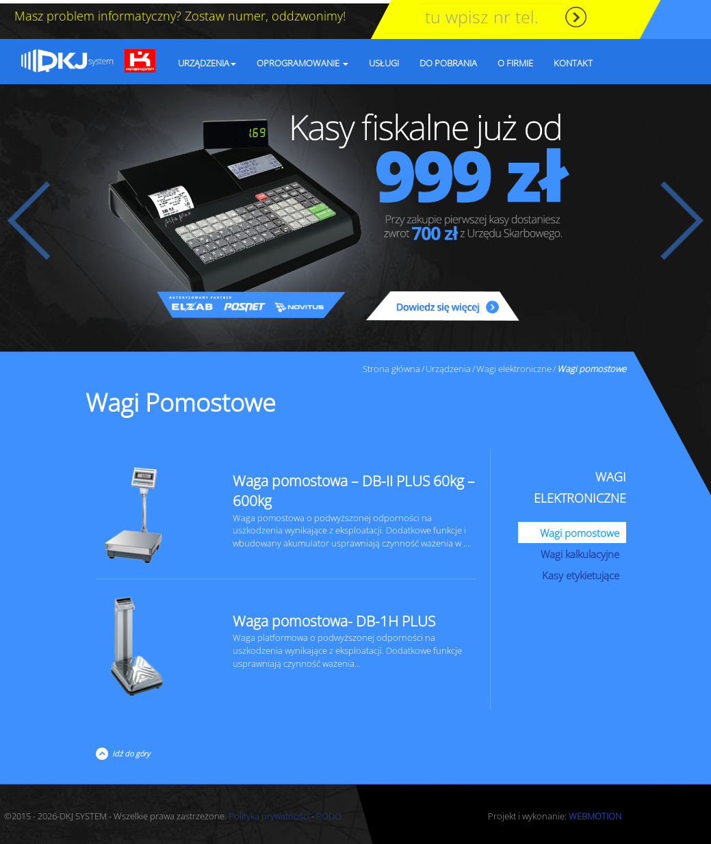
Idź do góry (129, 750)
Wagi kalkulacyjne (580, 550)
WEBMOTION (595, 812)
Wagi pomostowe (579, 529)
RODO (328, 812)
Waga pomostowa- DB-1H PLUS (334, 617)
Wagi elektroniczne (514, 365)
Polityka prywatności (269, 812)
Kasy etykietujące (580, 572)
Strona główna (391, 365)
